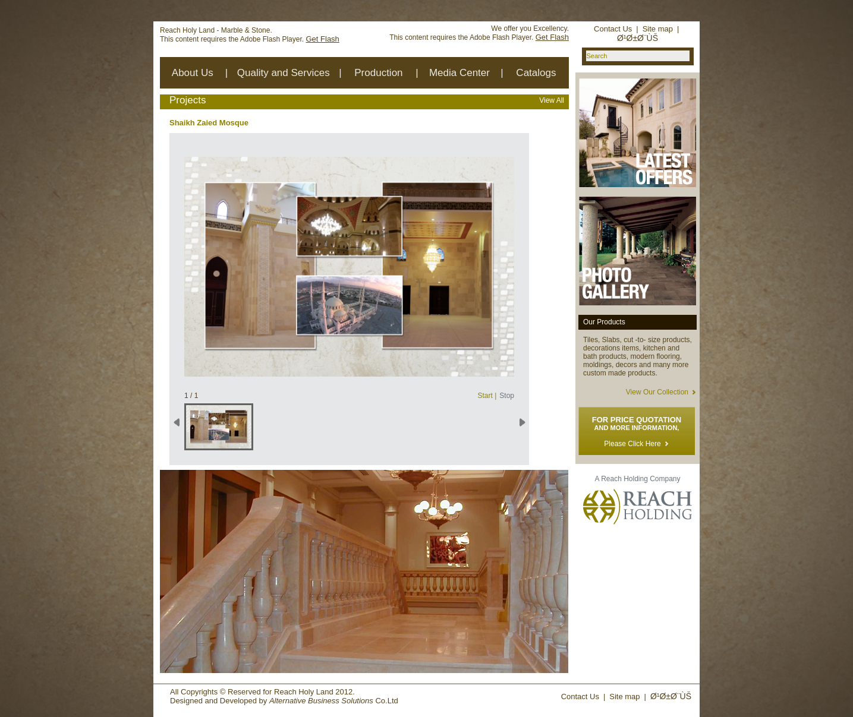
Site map (658, 28)
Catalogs (536, 72)
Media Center (459, 72)
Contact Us (613, 28)
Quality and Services (283, 72)
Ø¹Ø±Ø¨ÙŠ (637, 38)
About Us (192, 72)
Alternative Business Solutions (321, 700)
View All (551, 100)
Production (378, 72)
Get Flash (322, 38)
